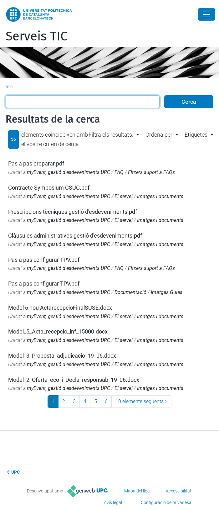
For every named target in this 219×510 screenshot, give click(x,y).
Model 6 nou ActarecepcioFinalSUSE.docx (60, 307)
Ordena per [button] (158, 134)
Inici (9, 86)
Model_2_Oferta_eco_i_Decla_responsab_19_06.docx (73, 379)
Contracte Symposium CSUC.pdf (48, 187)
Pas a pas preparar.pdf (36, 163)
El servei (124, 196)
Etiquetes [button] (196, 134)
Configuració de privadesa (166, 502)
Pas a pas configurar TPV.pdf (43, 259)
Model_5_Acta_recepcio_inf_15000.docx (58, 331)
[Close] (206, 14)
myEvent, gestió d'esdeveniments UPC (68, 172)
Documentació (130, 292)
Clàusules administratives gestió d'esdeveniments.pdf (75, 235)
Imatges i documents (160, 196)
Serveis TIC (36, 36)
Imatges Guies (166, 292)
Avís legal (113, 502)
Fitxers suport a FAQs (151, 172)
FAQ (119, 172)
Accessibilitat (178, 490)
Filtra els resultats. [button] (111, 134)
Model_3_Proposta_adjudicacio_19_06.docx (62, 355)
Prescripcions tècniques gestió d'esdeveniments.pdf (72, 211)
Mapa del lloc (137, 490)
